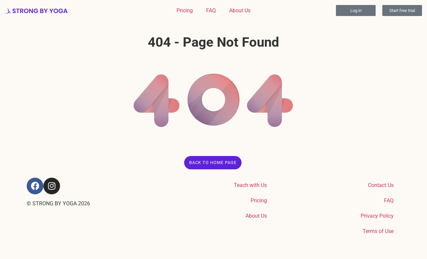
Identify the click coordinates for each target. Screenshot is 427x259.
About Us (240, 10)
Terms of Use (378, 231)
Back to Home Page (213, 162)
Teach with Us (250, 185)
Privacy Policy (377, 216)
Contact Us (381, 185)
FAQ (211, 10)
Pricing (184, 10)
